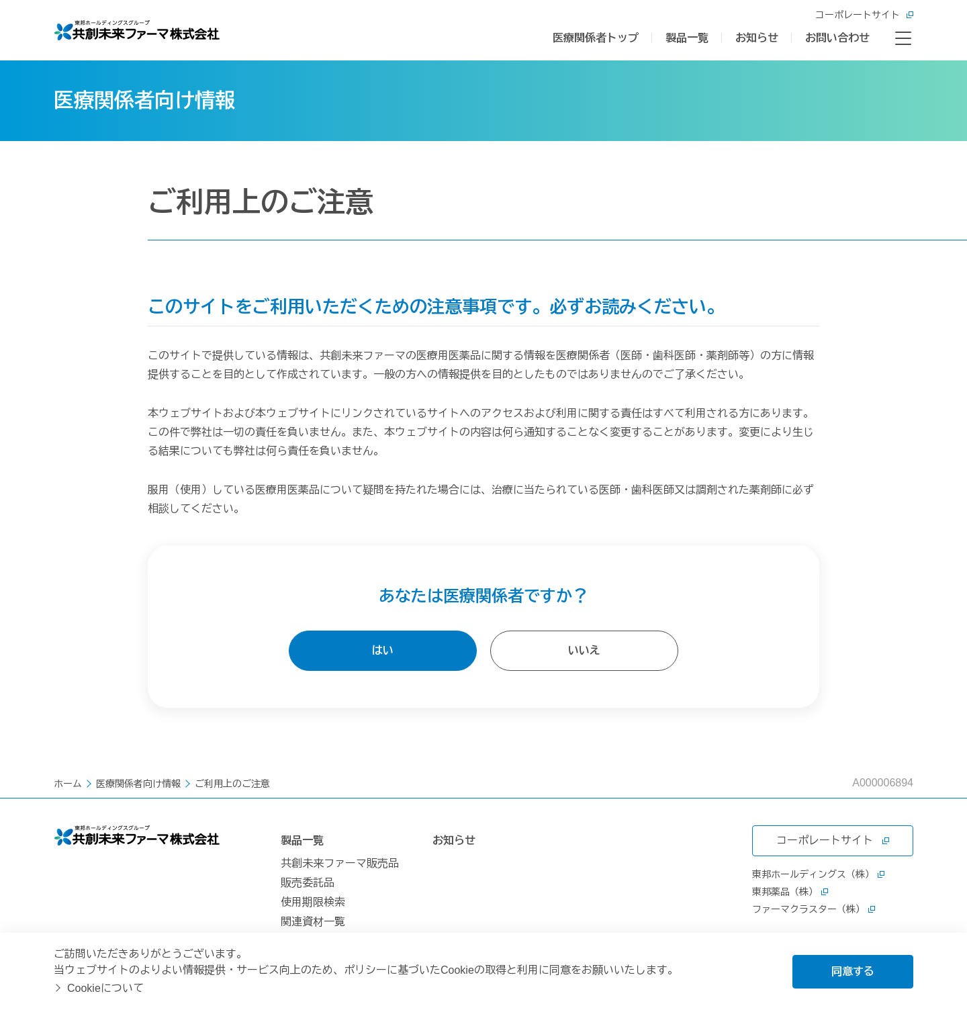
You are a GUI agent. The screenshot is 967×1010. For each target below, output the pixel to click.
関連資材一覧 (313, 921)
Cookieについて (105, 988)
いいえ (584, 650)
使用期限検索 (313, 902)
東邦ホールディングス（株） (818, 874)
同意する (852, 971)
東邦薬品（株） (790, 891)
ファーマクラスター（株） (813, 909)
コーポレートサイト (864, 14)
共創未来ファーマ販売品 (340, 863)
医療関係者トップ (596, 38)
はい (383, 650)
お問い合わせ (837, 38)
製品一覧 (686, 38)
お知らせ (756, 38)
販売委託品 (307, 882)
